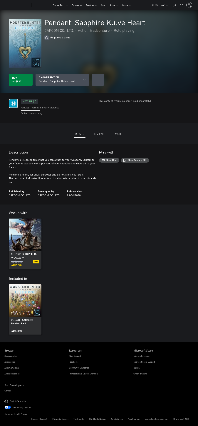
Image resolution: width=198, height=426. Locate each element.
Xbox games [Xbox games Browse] (9, 362)
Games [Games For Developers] (7, 390)
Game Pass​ (59, 5)
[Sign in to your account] (189, 5)
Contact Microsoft (39, 419)
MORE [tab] (118, 134)
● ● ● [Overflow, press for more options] (98, 80)
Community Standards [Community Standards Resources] (79, 368)
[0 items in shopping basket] (181, 4)
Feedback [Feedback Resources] (73, 362)
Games (75, 5)
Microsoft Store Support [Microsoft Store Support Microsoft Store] (144, 362)
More (125, 5)
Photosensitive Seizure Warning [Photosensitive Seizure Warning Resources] (83, 373)
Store (112, 5)
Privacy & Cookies (60, 419)
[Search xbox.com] (174, 5)
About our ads (134, 419)
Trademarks (78, 419)
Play (102, 5)
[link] (25, 244)
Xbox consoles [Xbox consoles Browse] (10, 356)
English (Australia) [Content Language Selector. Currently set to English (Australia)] (18, 401)
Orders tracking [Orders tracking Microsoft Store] (140, 373)
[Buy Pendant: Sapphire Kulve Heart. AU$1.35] (21, 80)
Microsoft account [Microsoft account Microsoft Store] (141, 356)
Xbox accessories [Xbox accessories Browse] (12, 373)
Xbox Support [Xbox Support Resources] (75, 356)
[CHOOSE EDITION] (62, 80)
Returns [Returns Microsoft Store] (136, 368)
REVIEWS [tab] (99, 134)
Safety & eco (117, 419)
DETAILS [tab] (79, 134)
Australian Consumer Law (156, 419)
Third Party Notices (97, 419)
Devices (90, 5)
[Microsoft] (17, 5)
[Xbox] (41, 5)
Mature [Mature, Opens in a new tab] (29, 101)
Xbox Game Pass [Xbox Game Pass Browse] (11, 368)
